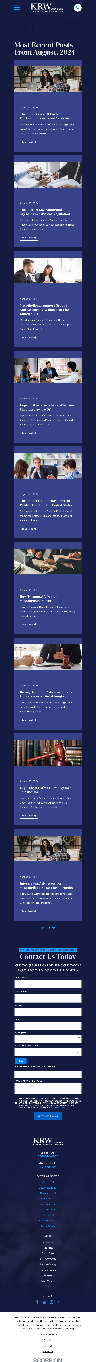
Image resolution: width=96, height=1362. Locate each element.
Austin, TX (48, 1182)
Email (17, 1019)
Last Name (20, 991)
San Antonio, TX (48, 1220)
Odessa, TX (48, 1215)
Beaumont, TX (48, 1193)
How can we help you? (28, 1081)
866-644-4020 (48, 1156)
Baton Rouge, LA (48, 1187)
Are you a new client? (27, 1046)
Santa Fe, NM (48, 1226)
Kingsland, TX (48, 1204)
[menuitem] (48, 1340)
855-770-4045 (48, 1167)
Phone (18, 1005)
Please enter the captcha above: (35, 1067)
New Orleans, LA (48, 1209)
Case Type (20, 1033)
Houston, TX (48, 1198)
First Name (21, 977)
